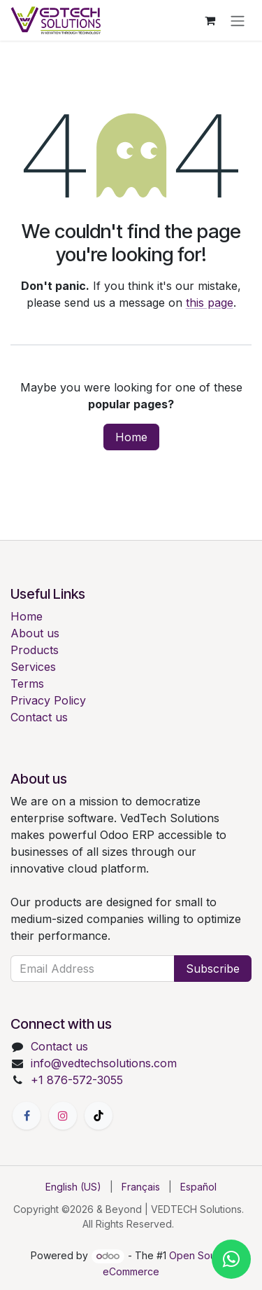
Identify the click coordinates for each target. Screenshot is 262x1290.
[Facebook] (27, 1116)
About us (34, 633)
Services (33, 667)
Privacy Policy (48, 700)
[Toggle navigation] (238, 20)
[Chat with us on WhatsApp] (231, 1259)
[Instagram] (63, 1116)
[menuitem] (73, 1186)
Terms (27, 684)
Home (131, 437)
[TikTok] (98, 1116)
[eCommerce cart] (210, 20)
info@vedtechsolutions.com (104, 1063)
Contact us (39, 717)
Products (34, 650)
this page (209, 303)
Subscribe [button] (213, 969)
